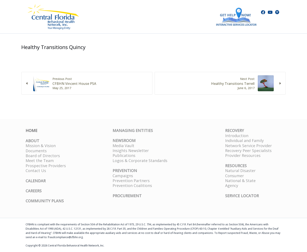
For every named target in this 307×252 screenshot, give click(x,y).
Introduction (236, 135)
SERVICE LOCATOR (242, 195)
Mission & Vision (41, 145)
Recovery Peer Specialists (248, 150)
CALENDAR (36, 180)
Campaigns (123, 175)
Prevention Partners (131, 180)
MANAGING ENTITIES (133, 130)
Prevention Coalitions (132, 185)
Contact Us (36, 170)
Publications (124, 155)
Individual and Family (244, 140)
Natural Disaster (240, 170)
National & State (240, 180)
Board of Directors (43, 155)
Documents (36, 150)
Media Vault (123, 145)
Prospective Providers (46, 165)
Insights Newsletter (131, 150)
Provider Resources (243, 155)
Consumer (234, 175)
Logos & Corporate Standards (140, 160)
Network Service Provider (248, 145)
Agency (231, 185)
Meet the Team (40, 160)
